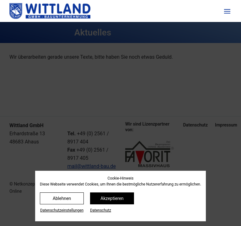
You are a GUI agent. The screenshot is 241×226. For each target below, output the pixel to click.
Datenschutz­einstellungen (61, 210)
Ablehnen (62, 198)
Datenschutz (100, 210)
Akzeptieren (112, 198)
